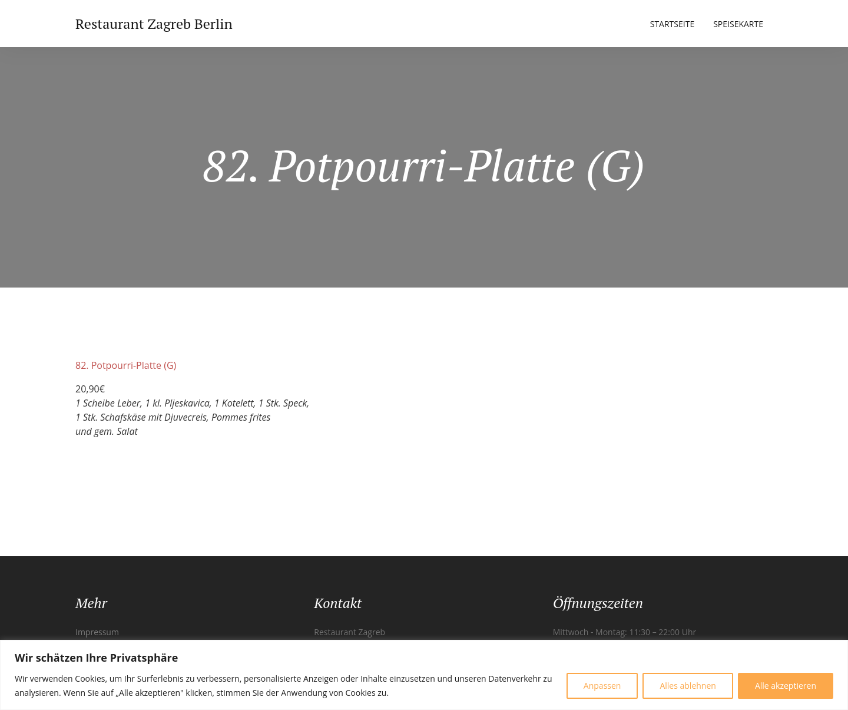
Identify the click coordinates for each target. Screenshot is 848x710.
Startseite (672, 23)
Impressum (97, 632)
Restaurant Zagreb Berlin (154, 23)
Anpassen (602, 685)
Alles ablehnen (688, 685)
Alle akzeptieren (785, 685)
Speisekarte (738, 23)
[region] (424, 675)
